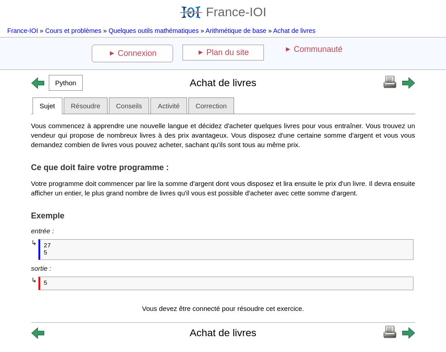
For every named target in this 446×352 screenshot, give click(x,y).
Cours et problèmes (73, 30)
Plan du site (228, 52)
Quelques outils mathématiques (153, 30)
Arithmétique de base (236, 30)
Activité (168, 106)
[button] (66, 83)
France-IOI (223, 12)
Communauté (318, 49)
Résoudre (85, 106)
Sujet (47, 106)
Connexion (137, 53)
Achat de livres (294, 30)
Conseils (129, 106)
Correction (211, 106)
